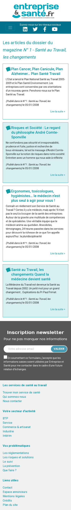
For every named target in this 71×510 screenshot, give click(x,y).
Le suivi (8, 461)
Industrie (8, 431)
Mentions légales (14, 496)
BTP (5, 418)
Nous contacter (12, 401)
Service (7, 422)
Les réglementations (16, 453)
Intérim (7, 435)
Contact (7, 487)
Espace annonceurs (15, 492)
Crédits (7, 500)
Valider (59, 349)
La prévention (11, 466)
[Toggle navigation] (10, 27)
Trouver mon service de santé (21, 392)
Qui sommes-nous (14, 396)
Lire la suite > (57, 111)
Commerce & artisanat (17, 427)
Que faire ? (9, 470)
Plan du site (10, 505)
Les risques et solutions (18, 457)
